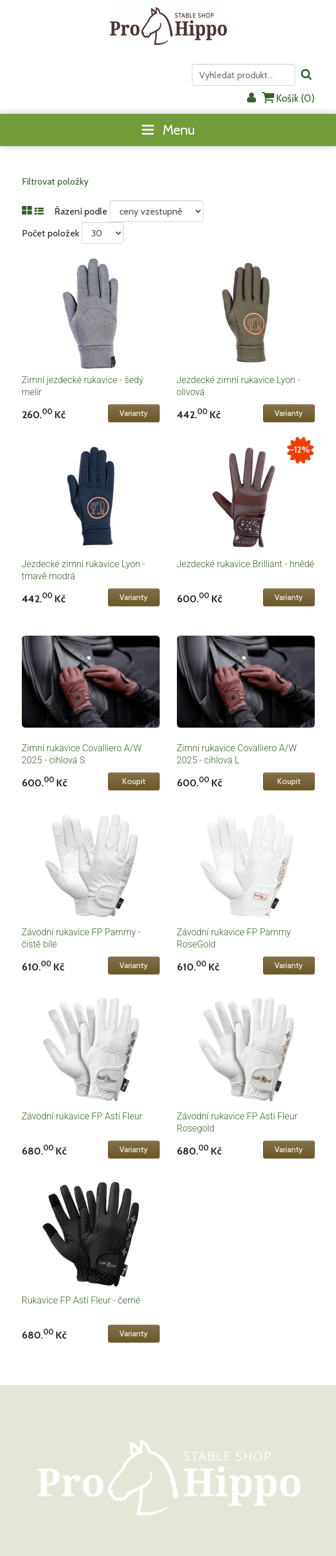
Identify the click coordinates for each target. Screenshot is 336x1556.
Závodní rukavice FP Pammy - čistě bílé (81, 938)
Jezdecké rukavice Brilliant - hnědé (246, 564)
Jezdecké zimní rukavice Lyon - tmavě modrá (83, 570)
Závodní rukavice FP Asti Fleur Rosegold (237, 1122)
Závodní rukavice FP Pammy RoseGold (234, 938)
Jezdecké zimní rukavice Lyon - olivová (238, 385)
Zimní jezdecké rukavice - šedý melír (83, 385)
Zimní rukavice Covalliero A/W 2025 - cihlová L (237, 754)
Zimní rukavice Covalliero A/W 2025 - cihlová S (82, 754)
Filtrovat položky (55, 181)
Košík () (288, 98)
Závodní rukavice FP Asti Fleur (82, 1116)
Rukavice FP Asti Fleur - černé (81, 1300)
